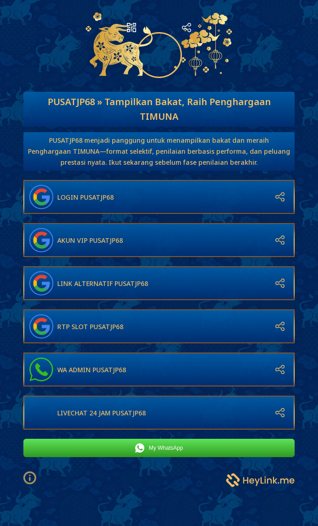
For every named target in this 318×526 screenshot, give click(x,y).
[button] (33, 477)
